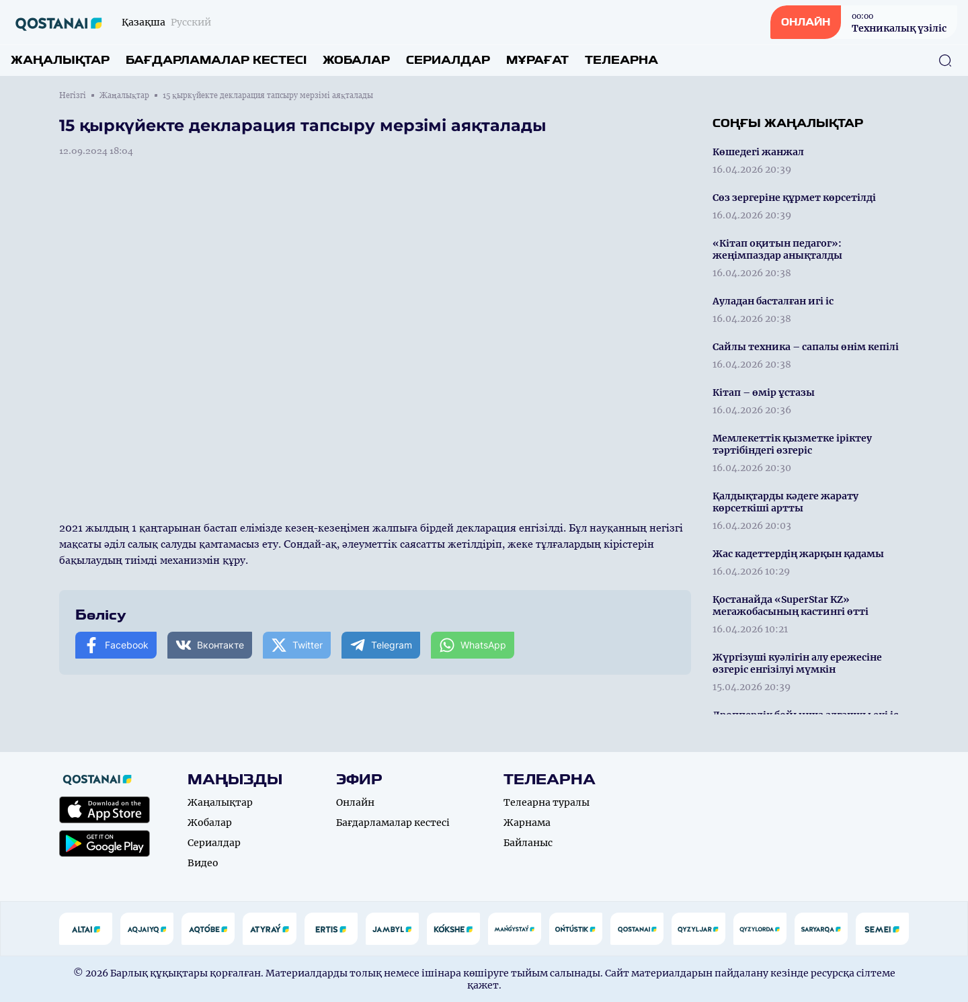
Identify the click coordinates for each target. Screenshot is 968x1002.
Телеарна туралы (546, 802)
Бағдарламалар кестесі (216, 60)
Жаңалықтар (60, 60)
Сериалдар (448, 60)
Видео (203, 863)
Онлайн (355, 802)
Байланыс (528, 843)
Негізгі (72, 95)
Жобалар (356, 60)
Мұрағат (537, 60)
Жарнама (527, 823)
